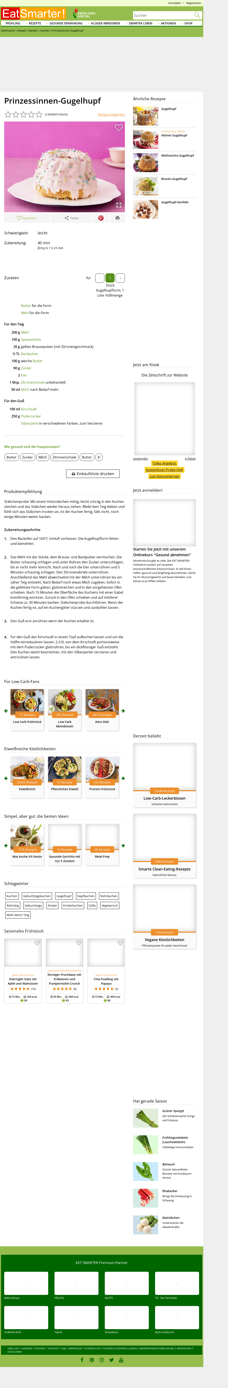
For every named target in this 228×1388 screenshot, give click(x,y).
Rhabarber (169, 1191)
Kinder (52, 905)
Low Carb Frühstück (27, 722)
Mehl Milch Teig (18, 915)
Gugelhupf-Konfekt (175, 202)
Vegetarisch (110, 905)
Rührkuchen (109, 896)
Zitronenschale (33, 382)
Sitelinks (40, 1348)
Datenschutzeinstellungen (120, 1348)
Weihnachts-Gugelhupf (177, 155)
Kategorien (15, 1351)
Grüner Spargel (173, 1111)
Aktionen (168, 23)
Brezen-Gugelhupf (174, 179)
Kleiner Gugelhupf (174, 135)
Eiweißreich (27, 789)
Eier (24, 375)
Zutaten (11, 277)
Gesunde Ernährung (66, 23)
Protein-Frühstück (102, 789)
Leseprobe (140, 459)
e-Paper (190, 459)
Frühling (13, 23)
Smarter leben (140, 23)
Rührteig (13, 905)
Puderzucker (31, 416)
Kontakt (53, 1348)
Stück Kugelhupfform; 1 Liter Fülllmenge (110, 290)
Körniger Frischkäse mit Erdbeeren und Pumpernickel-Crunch (64, 979)
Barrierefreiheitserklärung (157, 1348)
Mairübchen (171, 1218)
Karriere (26, 1348)
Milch (25, 389)
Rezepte (35, 23)
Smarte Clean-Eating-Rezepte (164, 869)
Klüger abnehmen (105, 23)
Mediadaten (184, 1348)
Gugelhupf (64, 896)
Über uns (13, 1348)
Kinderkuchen (73, 905)
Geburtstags (33, 905)
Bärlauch (168, 1164)
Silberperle (29, 423)
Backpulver (29, 353)
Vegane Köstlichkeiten (164, 939)
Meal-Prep (102, 856)
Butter (26, 305)
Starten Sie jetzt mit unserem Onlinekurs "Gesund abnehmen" (164, 528)
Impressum (75, 1348)
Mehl (25, 312)
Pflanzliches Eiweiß (64, 789)
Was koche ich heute (27, 856)
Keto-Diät (102, 722)
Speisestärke (31, 339)
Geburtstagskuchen (37, 896)
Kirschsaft (29, 409)
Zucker (26, 368)
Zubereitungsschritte (22, 529)
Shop (188, 23)
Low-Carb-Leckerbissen (164, 798)
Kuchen (12, 896)
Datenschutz (92, 1348)
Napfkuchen (86, 896)
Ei (99, 457)
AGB (63, 1348)
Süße (92, 905)
